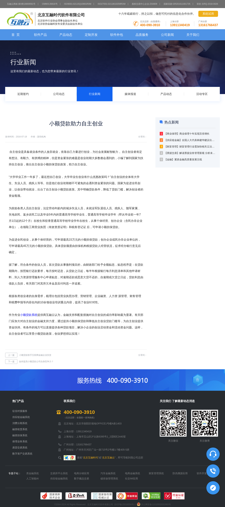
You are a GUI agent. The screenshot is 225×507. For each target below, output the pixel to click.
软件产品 (40, 35)
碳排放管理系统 (109, 478)
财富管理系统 (156, 473)
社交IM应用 (131, 478)
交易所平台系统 (59, 473)
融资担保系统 (19, 435)
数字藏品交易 (81, 478)
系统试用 (208, 13)
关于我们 (192, 35)
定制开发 (91, 35)
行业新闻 (94, 93)
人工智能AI (32, 478)
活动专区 (202, 93)
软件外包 (116, 35)
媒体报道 (130, 93)
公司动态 (59, 93)
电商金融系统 (132, 473)
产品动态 (65, 35)
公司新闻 (167, 35)
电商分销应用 (81, 473)
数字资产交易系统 (22, 453)
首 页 (15, 35)
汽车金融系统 (108, 473)
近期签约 (23, 93)
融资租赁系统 (19, 429)
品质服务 (142, 35)
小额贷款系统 (28, 314)
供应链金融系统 (21, 417)
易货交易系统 (19, 447)
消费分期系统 (19, 423)
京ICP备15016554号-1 (125, 504)
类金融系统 (32, 473)
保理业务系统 (19, 441)
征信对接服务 (19, 411)
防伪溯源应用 (180, 473)
